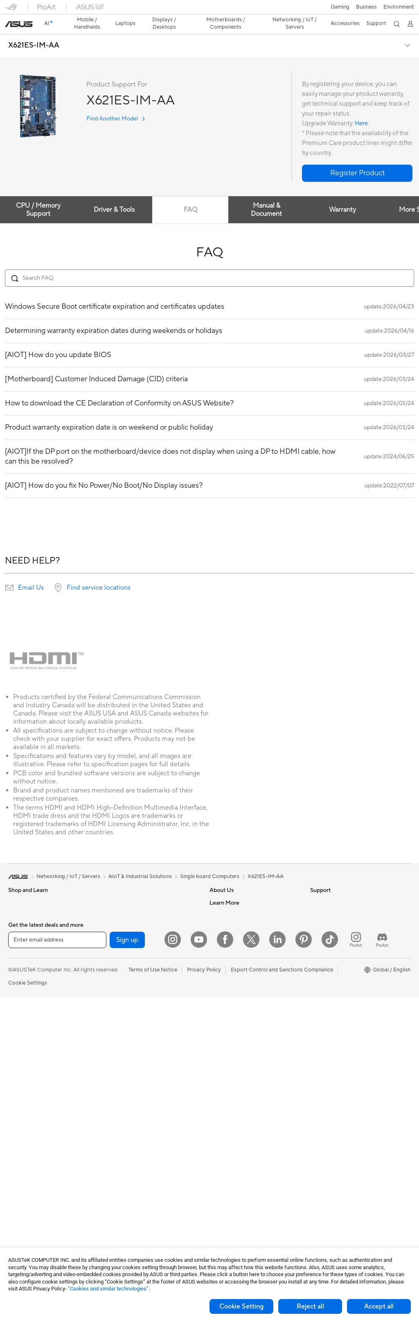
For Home (20, 950)
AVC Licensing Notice (336, 986)
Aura (316, 1023)
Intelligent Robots (129, 1024)
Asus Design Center (334, 949)
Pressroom (223, 937)
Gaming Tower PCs (31, 1086)
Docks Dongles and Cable (138, 1184)
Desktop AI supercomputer (140, 1048)
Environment (325, 900)
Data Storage (123, 900)
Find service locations (99, 573)
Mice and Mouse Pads (133, 1110)
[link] (209, 10)
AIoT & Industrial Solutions (139, 1036)
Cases (15, 1197)
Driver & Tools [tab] (115, 195)
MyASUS (221, 1085)
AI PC (317, 925)
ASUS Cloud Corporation (240, 962)
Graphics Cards (27, 1185)
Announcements (229, 913)
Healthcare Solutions (33, 913)
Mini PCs (18, 1110)
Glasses (17, 1147)
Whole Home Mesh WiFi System (146, 974)
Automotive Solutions (336, 974)
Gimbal (115, 1221)
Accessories (22, 925)
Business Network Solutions (140, 1011)
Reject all (310, 1306)
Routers (116, 962)
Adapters (118, 987)
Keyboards (120, 1098)
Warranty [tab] (346, 195)
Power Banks (123, 1196)
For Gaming (22, 999)
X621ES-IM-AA (33, 31)
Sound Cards (123, 937)
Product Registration (235, 1023)
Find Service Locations (237, 1011)
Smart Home (122, 1073)
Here (361, 109)
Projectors (21, 1049)
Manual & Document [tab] (269, 195)
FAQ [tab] (192, 195)
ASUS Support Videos (236, 1072)
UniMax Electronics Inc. (238, 974)
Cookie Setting (241, 1306)
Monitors (19, 1037)
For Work (19, 963)
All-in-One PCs (26, 1061)
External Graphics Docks (137, 913)
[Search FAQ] (209, 263)
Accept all (379, 1306)
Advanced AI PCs (331, 937)
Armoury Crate (328, 1011)
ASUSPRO (323, 962)
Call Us (218, 1048)
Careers (219, 900)
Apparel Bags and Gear (135, 1147)
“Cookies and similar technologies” (108, 1289)
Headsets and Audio (131, 1122)
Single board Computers (209, 862)
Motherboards (26, 1172)
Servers (116, 1060)
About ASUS (225, 888)
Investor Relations (231, 925)
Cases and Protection (133, 1159)
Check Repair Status (234, 999)
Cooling (17, 1209)
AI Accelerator (124, 925)
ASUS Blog (323, 999)
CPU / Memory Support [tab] (38, 195)
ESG (315, 888)
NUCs (15, 1098)
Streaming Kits (125, 1135)
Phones (17, 901)
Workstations (24, 1123)
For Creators (23, 975)
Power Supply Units (32, 1221)
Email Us (31, 573)
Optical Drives (124, 888)
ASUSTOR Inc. (227, 949)
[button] (11, 10)
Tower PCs (21, 1074)
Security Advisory (231, 1060)
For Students (23, 987)
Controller (119, 1208)
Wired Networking (129, 999)
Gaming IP (119, 1233)
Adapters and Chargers (135, 1171)
